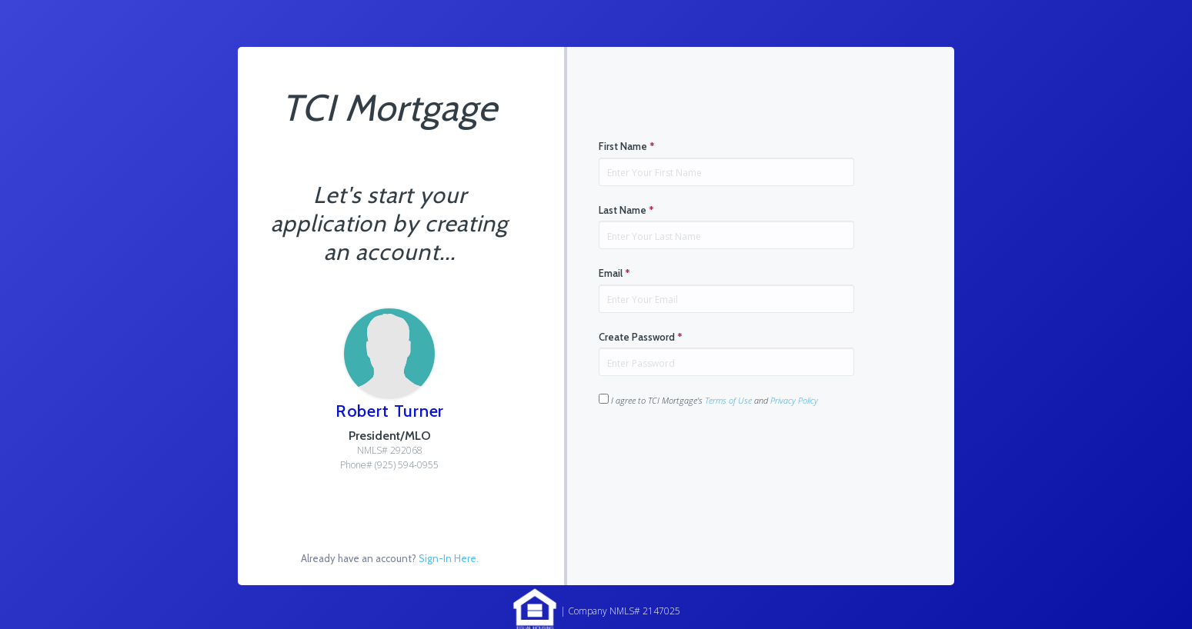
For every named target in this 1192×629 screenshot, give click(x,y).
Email (614, 273)
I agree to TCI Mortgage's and (708, 400)
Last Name (626, 210)
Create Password (641, 337)
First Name (627, 146)
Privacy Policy (794, 400)
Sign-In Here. (449, 558)
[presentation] (716, 455)
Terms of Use (728, 400)
